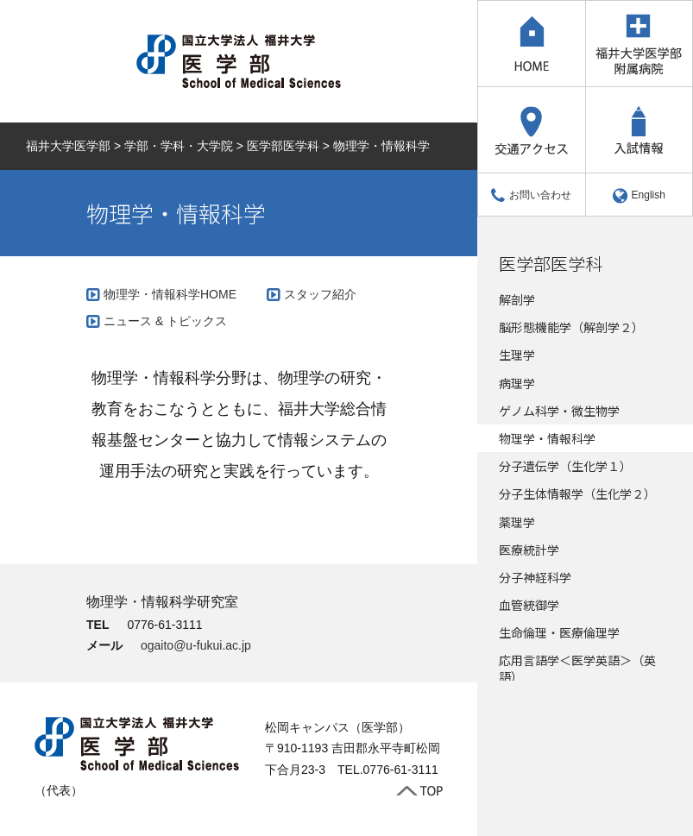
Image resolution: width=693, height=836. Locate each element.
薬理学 (517, 522)
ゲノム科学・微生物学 (559, 410)
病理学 (517, 383)
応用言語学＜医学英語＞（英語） (577, 667)
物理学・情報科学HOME (170, 294)
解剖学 (517, 299)
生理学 (517, 354)
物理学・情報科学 (547, 438)
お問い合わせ (531, 195)
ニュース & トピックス (165, 321)
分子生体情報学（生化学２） (577, 493)
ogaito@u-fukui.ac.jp (196, 645)
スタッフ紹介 (320, 294)
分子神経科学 (535, 577)
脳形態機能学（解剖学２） (571, 327)
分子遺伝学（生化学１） (565, 466)
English (639, 195)
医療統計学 (529, 549)
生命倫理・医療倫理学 (559, 632)
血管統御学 (529, 604)
